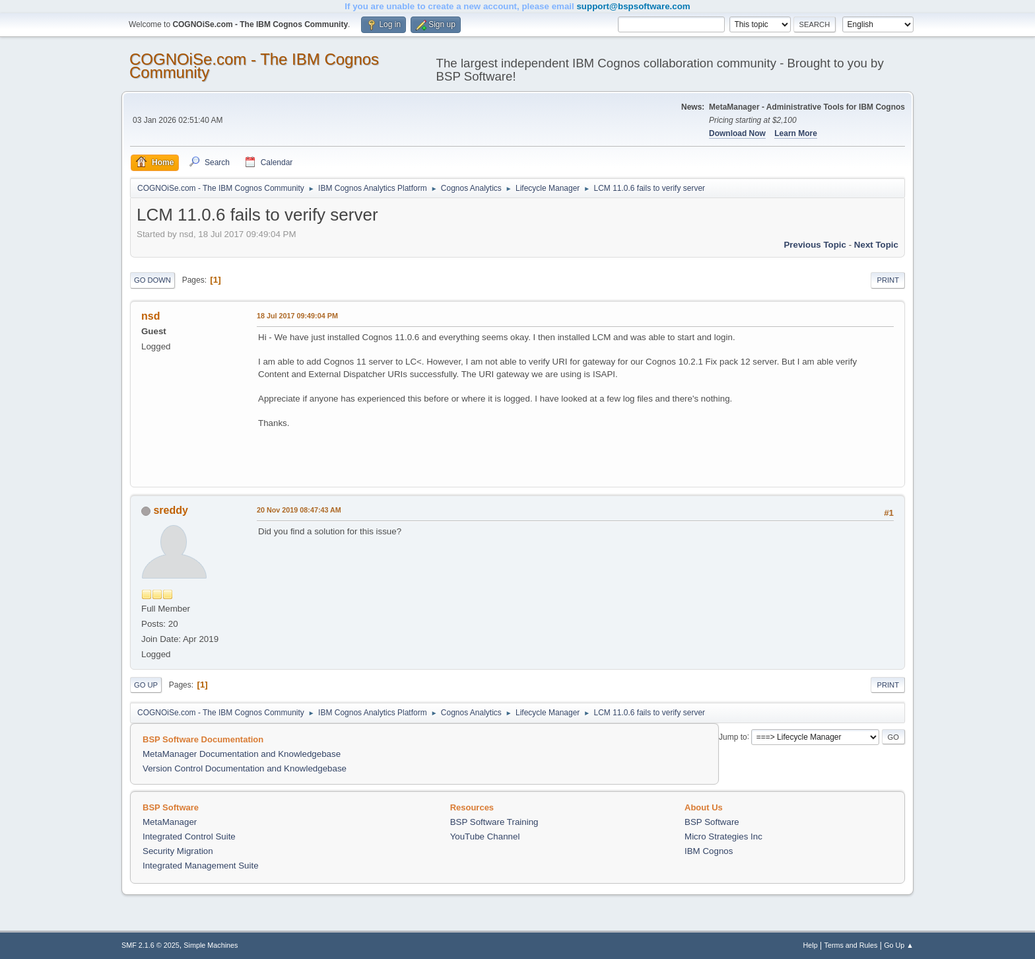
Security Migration (178, 851)
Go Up (146, 685)
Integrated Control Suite (189, 836)
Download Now (737, 133)
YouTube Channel (485, 836)
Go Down (152, 280)
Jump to (733, 736)
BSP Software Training (494, 822)
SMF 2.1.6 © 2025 (150, 945)
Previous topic (815, 245)
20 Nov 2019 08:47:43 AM (299, 510)
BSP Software (711, 822)
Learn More (795, 133)
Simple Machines (211, 945)
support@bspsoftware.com (633, 6)
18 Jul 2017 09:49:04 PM (297, 316)
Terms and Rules (851, 945)
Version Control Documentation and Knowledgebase (245, 768)
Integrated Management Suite (201, 865)
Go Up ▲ (899, 945)
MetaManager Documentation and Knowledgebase (242, 754)
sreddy (170, 510)
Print (888, 280)
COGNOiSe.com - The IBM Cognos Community (254, 65)
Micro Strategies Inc (723, 836)
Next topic (876, 245)
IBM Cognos (708, 851)
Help (810, 945)
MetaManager (170, 822)
